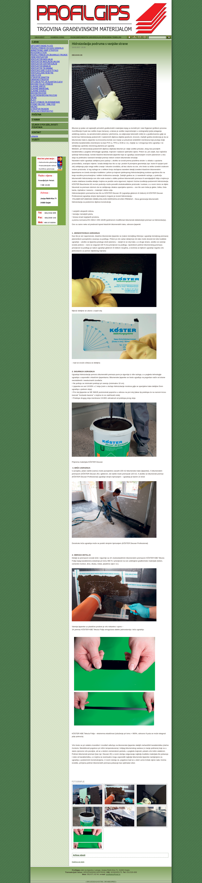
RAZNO (34, 107)
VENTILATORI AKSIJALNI (42, 59)
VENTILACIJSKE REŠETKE (42, 73)
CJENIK (35, 42)
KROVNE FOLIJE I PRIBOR (42, 84)
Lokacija (34, 136)
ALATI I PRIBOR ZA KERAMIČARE (45, 102)
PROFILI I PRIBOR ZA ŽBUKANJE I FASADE (49, 55)
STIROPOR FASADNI (40, 109)
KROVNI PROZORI (38, 93)
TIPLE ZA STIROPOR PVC (42, 111)
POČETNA (36, 114)
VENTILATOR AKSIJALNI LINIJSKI (45, 61)
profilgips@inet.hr (113, 874)
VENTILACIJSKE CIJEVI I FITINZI (44, 71)
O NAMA (36, 119)
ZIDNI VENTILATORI (39, 57)
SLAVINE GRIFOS (38, 86)
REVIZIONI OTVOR (39, 52)
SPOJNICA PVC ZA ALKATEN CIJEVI (46, 82)
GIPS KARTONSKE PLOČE (42, 46)
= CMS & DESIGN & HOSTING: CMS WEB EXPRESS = (101, 882)
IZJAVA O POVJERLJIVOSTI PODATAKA (45, 126)
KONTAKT (36, 132)
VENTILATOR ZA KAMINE (42, 68)
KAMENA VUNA (57, 37)
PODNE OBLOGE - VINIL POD (43, 104)
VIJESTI (35, 139)
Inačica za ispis (78, 862)
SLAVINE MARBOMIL (40, 89)
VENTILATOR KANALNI (41, 66)
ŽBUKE (34, 98)
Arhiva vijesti (79, 855)
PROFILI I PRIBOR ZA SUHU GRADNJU (47, 48)
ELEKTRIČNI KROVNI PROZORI (44, 95)
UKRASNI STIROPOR (40, 80)
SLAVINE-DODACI (38, 91)
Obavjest (39, 37)
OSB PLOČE (36, 75)
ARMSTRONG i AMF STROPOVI (44, 50)
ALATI (33, 100)
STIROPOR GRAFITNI (40, 77)
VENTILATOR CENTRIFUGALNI (44, 64)
